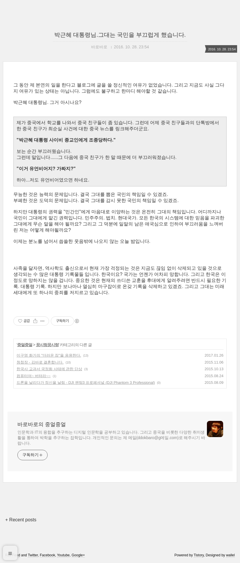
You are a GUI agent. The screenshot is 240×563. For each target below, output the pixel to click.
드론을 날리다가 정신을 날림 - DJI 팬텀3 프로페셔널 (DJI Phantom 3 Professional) (86, 382)
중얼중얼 (24, 344)
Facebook (47, 555)
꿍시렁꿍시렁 (47, 344)
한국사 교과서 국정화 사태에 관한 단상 (49, 369)
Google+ (78, 555)
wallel (230, 555)
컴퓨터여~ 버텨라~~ (33, 376)
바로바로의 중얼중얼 (41, 424)
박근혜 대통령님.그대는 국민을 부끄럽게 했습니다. (120, 35)
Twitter (33, 555)
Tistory (199, 555)
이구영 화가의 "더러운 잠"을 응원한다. (49, 355)
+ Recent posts (20, 519)
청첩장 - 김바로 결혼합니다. (40, 362)
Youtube (63, 555)
